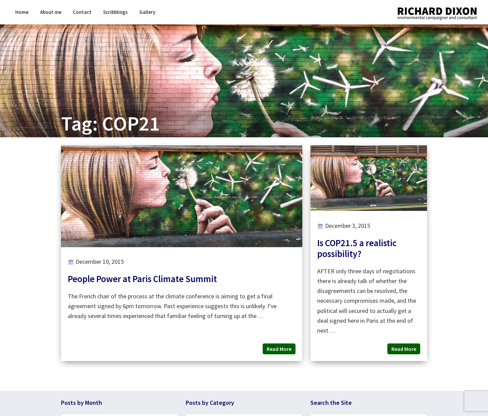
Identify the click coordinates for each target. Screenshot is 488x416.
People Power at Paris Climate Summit (142, 278)
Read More (279, 348)
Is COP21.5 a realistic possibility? (356, 248)
